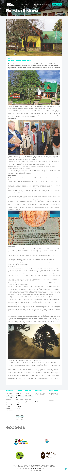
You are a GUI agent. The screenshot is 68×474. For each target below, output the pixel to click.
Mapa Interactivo (28, 395)
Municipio (39, 4)
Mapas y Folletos (28, 401)
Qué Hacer (18, 397)
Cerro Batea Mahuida (19, 415)
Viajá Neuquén (18, 406)
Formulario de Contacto (53, 402)
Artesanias (46, 4)
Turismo (27, 4)
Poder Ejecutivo (9, 393)
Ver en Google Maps (39, 399)
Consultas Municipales (8, 407)
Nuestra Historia (9, 397)
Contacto (49, 468)
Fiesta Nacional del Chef (19, 412)
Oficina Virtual (8, 399)
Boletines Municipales (10, 402)
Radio (54, 4)
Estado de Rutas (28, 399)
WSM (40, 470)
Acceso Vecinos (9, 401)
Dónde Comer (18, 395)
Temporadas (18, 401)
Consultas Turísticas (19, 419)
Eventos (17, 410)
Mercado (32, 468)
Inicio (22, 4)
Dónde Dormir (18, 393)
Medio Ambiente (9, 404)
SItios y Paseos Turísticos (18, 403)
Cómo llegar (37, 401)
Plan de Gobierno (9, 411)
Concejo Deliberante (9, 395)
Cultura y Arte (18, 408)
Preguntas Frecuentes (29, 402)
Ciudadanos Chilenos (19, 417)
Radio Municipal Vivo (9, 410)
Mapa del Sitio (44, 468)
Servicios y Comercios (19, 399)
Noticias (34, 4)
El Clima (26, 397)
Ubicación (27, 393)
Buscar (59, 4)
